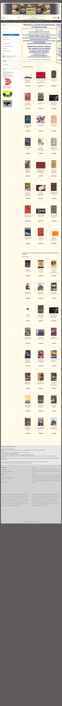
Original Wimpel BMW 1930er (41, 216)
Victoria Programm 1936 (41, 103)
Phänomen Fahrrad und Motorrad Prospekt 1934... (27, 171)
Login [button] (51, 1)
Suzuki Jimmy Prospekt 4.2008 (41, 293)
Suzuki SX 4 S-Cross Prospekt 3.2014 (28, 428)
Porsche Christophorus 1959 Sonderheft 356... (41, 149)
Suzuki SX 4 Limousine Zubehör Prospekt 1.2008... (53, 384)
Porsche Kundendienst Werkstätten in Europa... (41, 194)
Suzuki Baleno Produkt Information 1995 (53, 271)
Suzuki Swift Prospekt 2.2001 (27, 383)
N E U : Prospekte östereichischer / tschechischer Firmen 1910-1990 (10, 57)
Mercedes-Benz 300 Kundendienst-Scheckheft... (40, 171)
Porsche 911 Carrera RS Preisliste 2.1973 (54, 239)
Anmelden (11, 34)
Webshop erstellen (27, 521)
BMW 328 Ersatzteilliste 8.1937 (40, 239)
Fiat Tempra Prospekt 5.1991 (27, 270)
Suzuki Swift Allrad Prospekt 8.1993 (40, 428)
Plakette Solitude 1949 (54, 80)
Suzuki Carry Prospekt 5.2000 (54, 293)
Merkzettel (56, 1)
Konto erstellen (5, 37)
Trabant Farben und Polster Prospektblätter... (53, 171)
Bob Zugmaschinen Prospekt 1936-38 (27, 103)
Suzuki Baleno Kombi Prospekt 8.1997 (41, 406)
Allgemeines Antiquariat (38, 21)
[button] (47, 2)
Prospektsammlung (6, 21)
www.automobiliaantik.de (7, 107)
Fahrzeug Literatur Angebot (18, 21)
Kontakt (3, 475)
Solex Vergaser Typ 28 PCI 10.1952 (41, 271)
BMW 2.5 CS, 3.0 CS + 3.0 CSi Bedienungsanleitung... (41, 81)
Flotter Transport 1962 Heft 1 (27, 148)
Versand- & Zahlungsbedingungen (8, 477)
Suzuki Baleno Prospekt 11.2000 (27, 338)
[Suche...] (3, 18)
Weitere (50, 21)
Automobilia (28, 21)
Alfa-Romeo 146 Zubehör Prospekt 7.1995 (40, 361)
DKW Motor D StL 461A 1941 (53, 125)
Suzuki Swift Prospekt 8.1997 (41, 383)
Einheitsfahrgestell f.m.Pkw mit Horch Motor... (53, 216)
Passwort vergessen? (6, 39)
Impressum (4, 473)
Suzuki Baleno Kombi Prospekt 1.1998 (41, 316)
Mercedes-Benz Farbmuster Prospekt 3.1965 (27, 81)
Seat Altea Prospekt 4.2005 (41, 338)
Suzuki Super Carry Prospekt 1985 (27, 293)
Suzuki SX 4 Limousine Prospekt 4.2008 (27, 361)
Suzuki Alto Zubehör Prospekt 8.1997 (27, 406)
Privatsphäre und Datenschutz (7, 471)
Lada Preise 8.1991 (27, 315)
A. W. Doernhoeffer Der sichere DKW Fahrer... (27, 126)
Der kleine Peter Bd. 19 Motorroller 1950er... (53, 148)
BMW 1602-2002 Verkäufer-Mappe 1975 (27, 216)
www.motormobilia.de (6, 97)
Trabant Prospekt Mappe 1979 (27, 238)
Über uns (42, 1)
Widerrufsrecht (4, 482)
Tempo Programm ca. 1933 (40, 125)
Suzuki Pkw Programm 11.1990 (54, 406)
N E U (46, 21)
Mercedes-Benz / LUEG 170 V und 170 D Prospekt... (53, 103)
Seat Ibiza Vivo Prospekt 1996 (54, 360)
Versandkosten (4, 469)
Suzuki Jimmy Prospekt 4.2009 (54, 428)
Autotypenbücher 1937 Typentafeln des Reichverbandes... (53, 194)
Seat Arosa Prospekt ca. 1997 (53, 338)
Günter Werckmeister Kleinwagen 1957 (27, 194)
